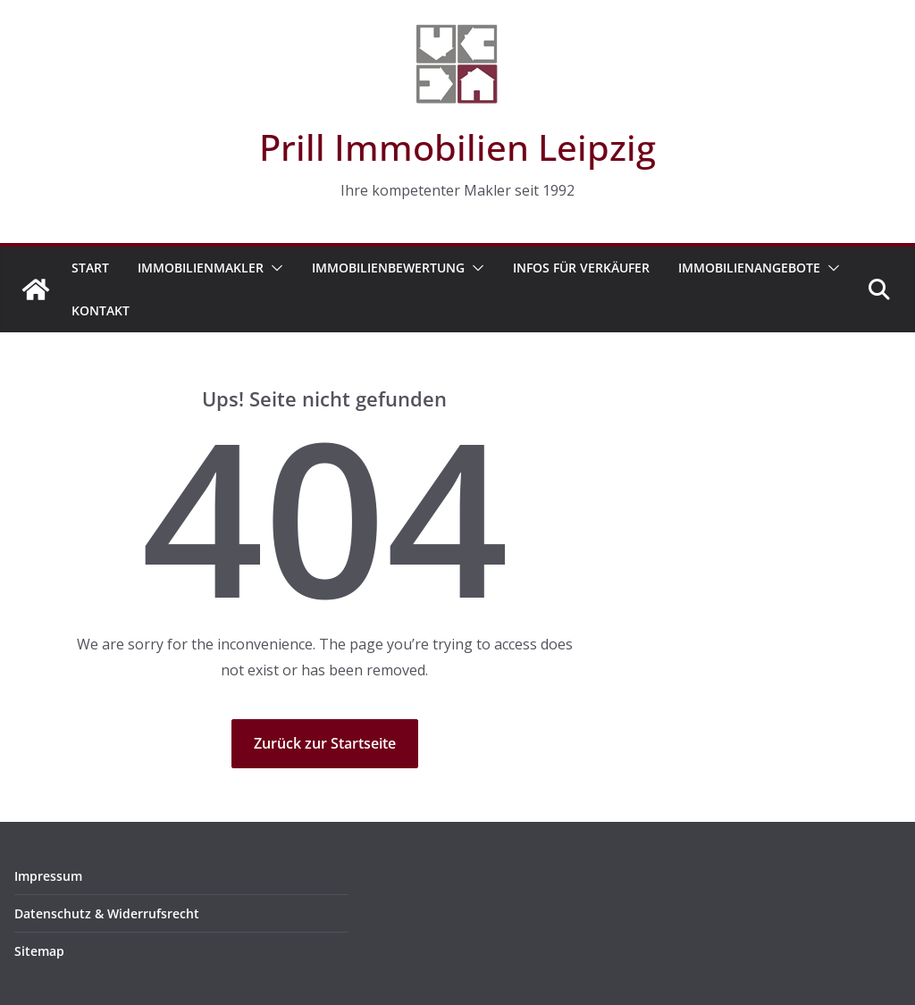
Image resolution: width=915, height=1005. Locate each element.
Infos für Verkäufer (581, 267)
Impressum (48, 875)
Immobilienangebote (749, 267)
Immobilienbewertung (388, 267)
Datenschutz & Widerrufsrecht (106, 913)
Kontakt (100, 310)
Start (90, 267)
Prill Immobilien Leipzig (457, 147)
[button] (273, 268)
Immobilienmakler (201, 267)
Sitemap (39, 950)
